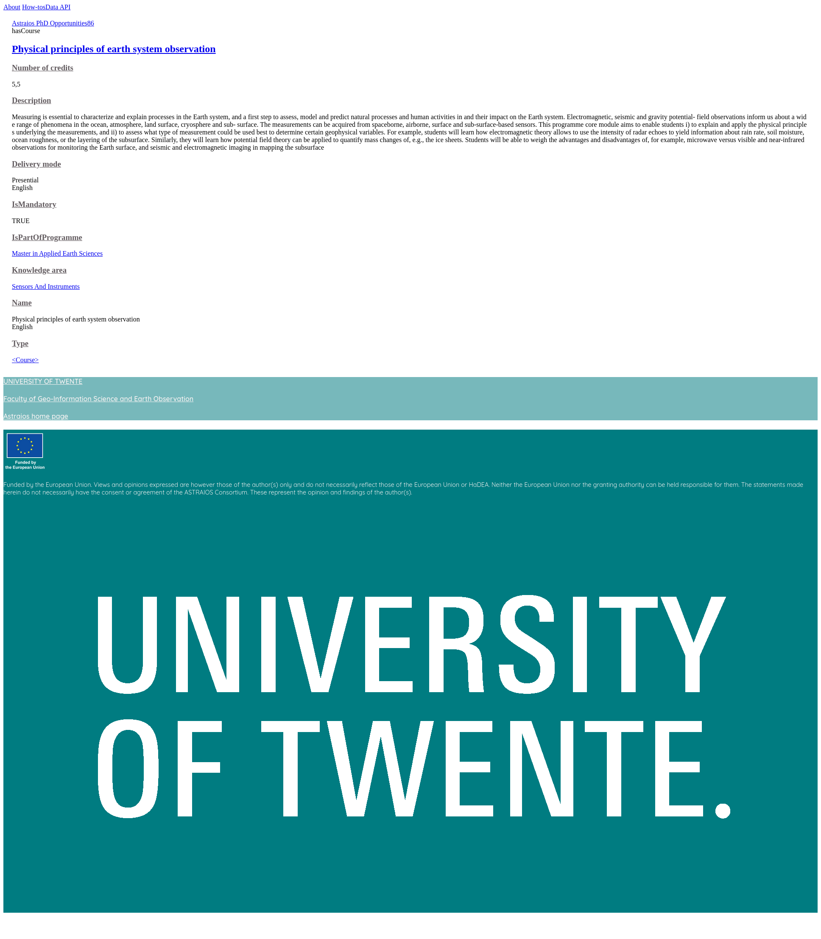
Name (22, 302)
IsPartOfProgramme (47, 237)
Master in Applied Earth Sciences (57, 253)
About (11, 7)
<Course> (25, 359)
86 (90, 23)
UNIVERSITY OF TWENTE (42, 381)
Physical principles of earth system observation (114, 48)
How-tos (33, 7)
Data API (57, 7)
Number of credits (42, 67)
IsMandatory (34, 204)
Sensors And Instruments (46, 286)
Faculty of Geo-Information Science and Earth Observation (98, 398)
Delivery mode (36, 163)
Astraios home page (35, 416)
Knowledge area (39, 269)
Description (31, 100)
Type (20, 343)
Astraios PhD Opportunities (49, 23)
